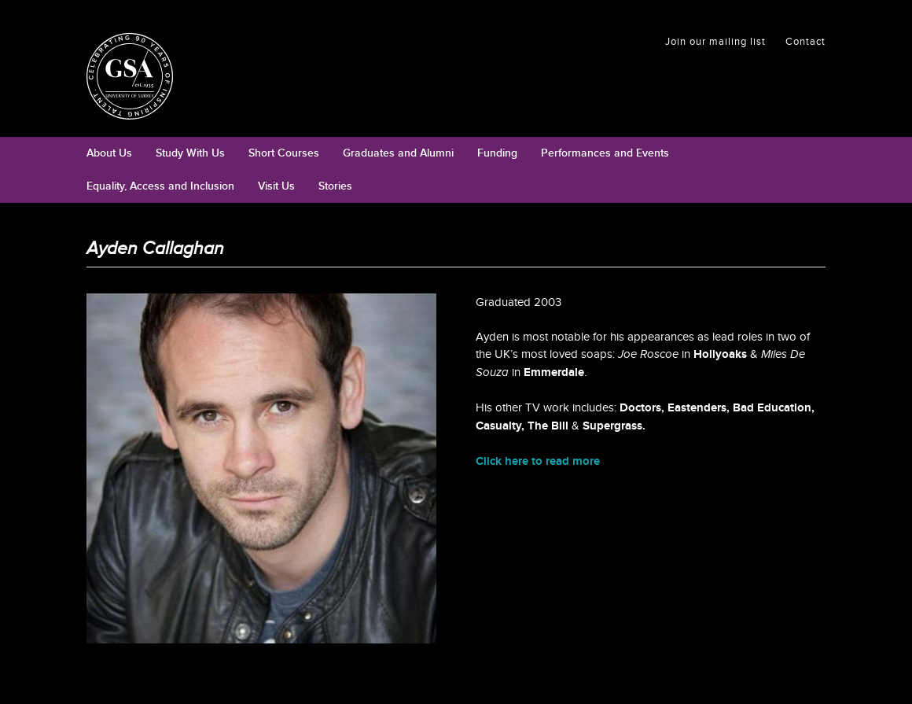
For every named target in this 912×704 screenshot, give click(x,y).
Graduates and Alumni (398, 153)
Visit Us (276, 186)
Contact (805, 41)
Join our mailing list (715, 41)
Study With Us (190, 153)
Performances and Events (605, 153)
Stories (335, 186)
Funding (497, 153)
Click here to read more (538, 461)
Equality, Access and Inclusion (160, 186)
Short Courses (283, 153)
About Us (109, 153)
